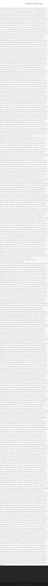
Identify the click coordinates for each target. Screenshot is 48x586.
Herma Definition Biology (40, 575)
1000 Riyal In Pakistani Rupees (9, 577)
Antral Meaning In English (31, 577)
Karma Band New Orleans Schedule (23, 570)
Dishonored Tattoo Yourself (14, 573)
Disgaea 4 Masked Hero (12, 575)
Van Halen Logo (21, 577)
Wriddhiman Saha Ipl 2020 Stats (23, 572)
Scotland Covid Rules (36, 572)
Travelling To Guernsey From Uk (25, 575)
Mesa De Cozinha (26, 573)
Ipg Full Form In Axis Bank (38, 570)
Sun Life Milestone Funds (8, 570)
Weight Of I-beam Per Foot (8, 572)
